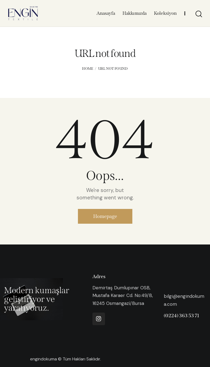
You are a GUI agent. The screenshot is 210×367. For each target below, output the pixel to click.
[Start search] (198, 14)
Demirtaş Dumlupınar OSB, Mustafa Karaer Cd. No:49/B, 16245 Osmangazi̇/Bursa (122, 295)
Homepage (105, 216)
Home (87, 68)
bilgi (168, 296)
